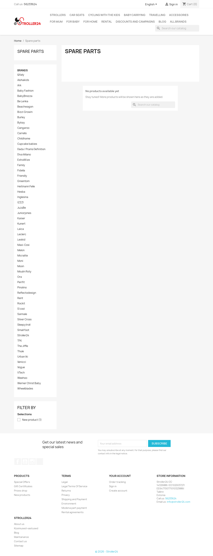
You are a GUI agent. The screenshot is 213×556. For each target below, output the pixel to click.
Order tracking (117, 482)
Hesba (21, 191)
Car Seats (77, 15)
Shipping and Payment (74, 499)
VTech (21, 372)
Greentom (23, 181)
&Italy (20, 74)
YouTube (25, 461)
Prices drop (20, 490)
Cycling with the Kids (104, 15)
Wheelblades (25, 388)
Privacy (66, 494)
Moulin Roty (24, 271)
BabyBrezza (24, 96)
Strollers (58, 15)
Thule (20, 351)
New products (22, 494)
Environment (69, 503)
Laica (20, 229)
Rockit (21, 303)
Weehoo (22, 378)
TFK (19, 340)
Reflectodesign (26, 293)
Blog (162, 21)
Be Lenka (22, 101)
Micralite (22, 255)
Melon (21, 250)
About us (19, 524)
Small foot (23, 330)
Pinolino (22, 287)
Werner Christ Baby (29, 383)
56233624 (30, 4)
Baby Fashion (25, 90)
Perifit (21, 282)
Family (21, 165)
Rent (20, 298)
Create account (118, 490)
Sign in (113, 486)
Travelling (157, 15)
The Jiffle (22, 346)
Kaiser (21, 218)
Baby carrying (134, 15)
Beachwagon (25, 106)
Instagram (32, 461)
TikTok (39, 461)
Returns (66, 490)
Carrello (22, 133)
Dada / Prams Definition (31, 149)
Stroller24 (23, 335)
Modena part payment (74, 507)
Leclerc (21, 234)
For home (90, 21)
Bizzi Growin (25, 112)
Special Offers (22, 482)
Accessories (178, 15)
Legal (65, 482)
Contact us (20, 541)
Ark (19, 85)
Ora (19, 277)
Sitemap (18, 545)
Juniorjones (24, 213)
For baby (73, 21)
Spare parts (30, 51)
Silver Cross (24, 319)
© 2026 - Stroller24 (106, 551)
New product (32, 420)
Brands (22, 70)
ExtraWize (23, 160)
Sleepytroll (23, 324)
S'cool (21, 308)
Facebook (17, 461)
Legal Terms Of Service (74, 486)
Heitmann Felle (26, 186)
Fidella (21, 170)
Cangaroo (23, 128)
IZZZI (20, 202)
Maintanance (21, 537)
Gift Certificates (23, 486)
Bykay (21, 122)
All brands (178, 21)
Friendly (22, 176)
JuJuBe (21, 207)
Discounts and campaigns (135, 21)
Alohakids (23, 80)
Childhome (23, 138)
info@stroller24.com (178, 501)
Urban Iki (22, 356)
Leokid (21, 239)
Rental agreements (73, 512)
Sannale (22, 314)
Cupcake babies (27, 144)
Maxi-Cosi (23, 245)
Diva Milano (24, 154)
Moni (20, 261)
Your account (120, 476)
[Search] (177, 28)
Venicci (21, 362)
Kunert (21, 223)
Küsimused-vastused (26, 528)
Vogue (21, 367)
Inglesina (22, 197)
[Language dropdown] (151, 4)
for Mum (56, 21)
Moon (20, 266)
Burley (21, 117)
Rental (106, 21)
